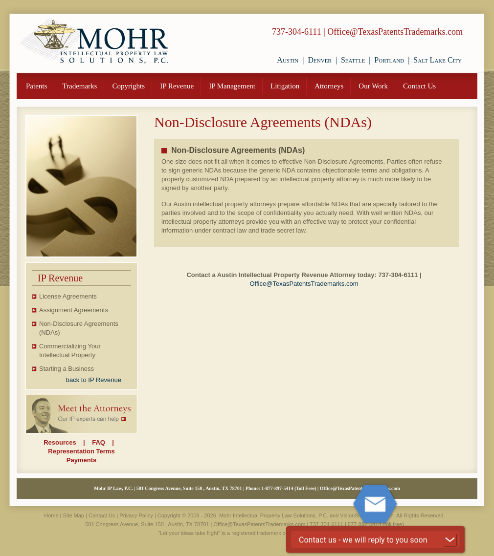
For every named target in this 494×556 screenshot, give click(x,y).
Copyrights (128, 86)
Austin (287, 60)
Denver (319, 60)
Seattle (353, 60)
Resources (60, 442)
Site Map (73, 515)
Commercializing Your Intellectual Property (70, 350)
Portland (389, 60)
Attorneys (328, 86)
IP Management (232, 86)
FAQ (98, 442)
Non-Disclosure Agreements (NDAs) (78, 328)
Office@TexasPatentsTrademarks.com (395, 32)
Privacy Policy (136, 515)
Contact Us (419, 86)
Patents (36, 86)
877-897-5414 (279, 488)
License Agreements (68, 296)
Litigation (284, 86)
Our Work (373, 86)
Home (51, 515)
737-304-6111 (296, 32)
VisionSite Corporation (366, 515)
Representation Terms (81, 451)
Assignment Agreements (73, 310)
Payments (81, 460)
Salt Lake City (437, 60)
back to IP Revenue (93, 380)
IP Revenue (177, 86)
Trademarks (79, 86)
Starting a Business (66, 368)
